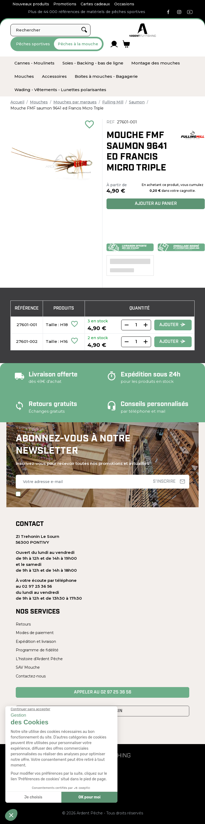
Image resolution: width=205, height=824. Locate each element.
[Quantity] (136, 325)
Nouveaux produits (31, 4)
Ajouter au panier (156, 204)
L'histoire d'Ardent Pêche (39, 658)
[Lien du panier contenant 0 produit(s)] (126, 44)
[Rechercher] (50, 30)
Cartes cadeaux (95, 4)
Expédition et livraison (36, 641)
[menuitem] (34, 63)
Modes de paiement (35, 632)
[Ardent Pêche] (142, 30)
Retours (23, 624)
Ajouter (172, 325)
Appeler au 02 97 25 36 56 (102, 692)
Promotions (64, 4)
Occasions (124, 4)
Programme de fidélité (37, 650)
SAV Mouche (28, 667)
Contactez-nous (31, 676)
